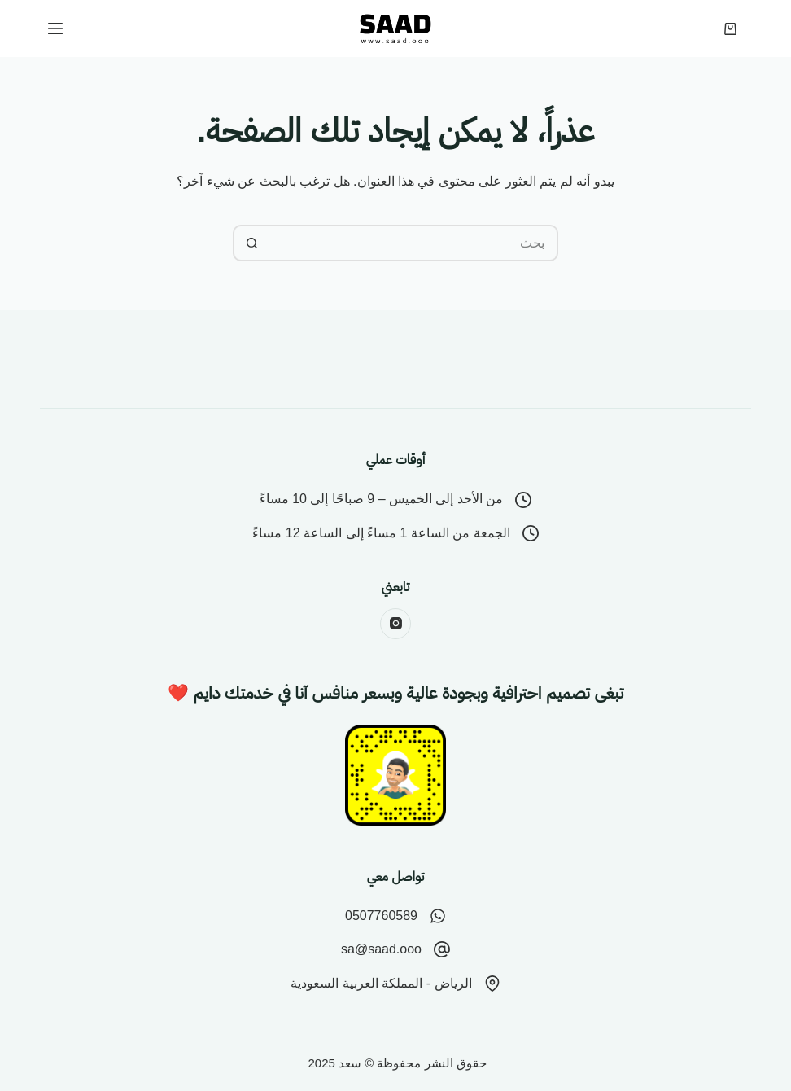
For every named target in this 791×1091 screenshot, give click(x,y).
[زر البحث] (251, 243)
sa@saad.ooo (381, 949)
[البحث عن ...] (413, 243)
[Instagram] (395, 623)
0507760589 (381, 915)
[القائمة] (55, 28)
